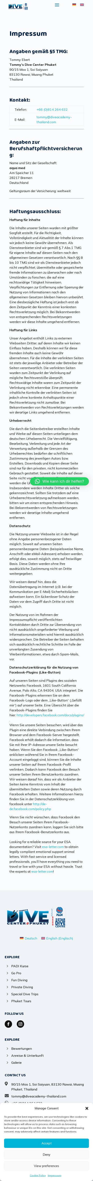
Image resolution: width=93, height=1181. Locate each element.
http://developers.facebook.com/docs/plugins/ (50, 715)
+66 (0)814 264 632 (52, 109)
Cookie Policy (38, 1175)
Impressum (54, 1175)
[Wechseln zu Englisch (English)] (57, 938)
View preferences (46, 1166)
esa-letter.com (53, 847)
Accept (46, 1143)
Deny (46, 1155)
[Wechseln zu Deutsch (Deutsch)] (28, 938)
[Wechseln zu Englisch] (82, 4)
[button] (87, 1108)
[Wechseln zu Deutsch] (74, 4)
